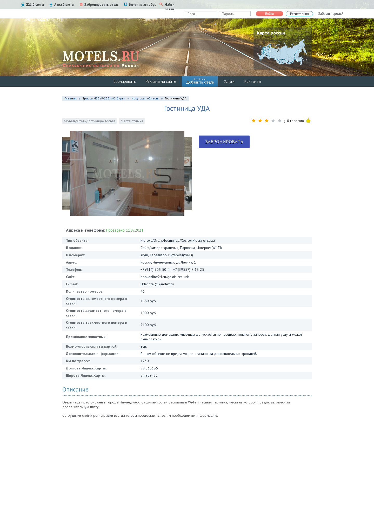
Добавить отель (200, 82)
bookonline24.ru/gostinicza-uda (165, 276)
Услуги (229, 81)
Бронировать (124, 81)
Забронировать (224, 142)
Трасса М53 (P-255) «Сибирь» (104, 98)
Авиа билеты (64, 4)
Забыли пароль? (330, 13)
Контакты (252, 81)
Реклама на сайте (161, 81)
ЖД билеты (35, 4)
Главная (70, 98)
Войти (269, 14)
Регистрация (299, 14)
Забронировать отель (101, 4)
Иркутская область (145, 98)
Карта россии (271, 33)
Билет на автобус (142, 4)
